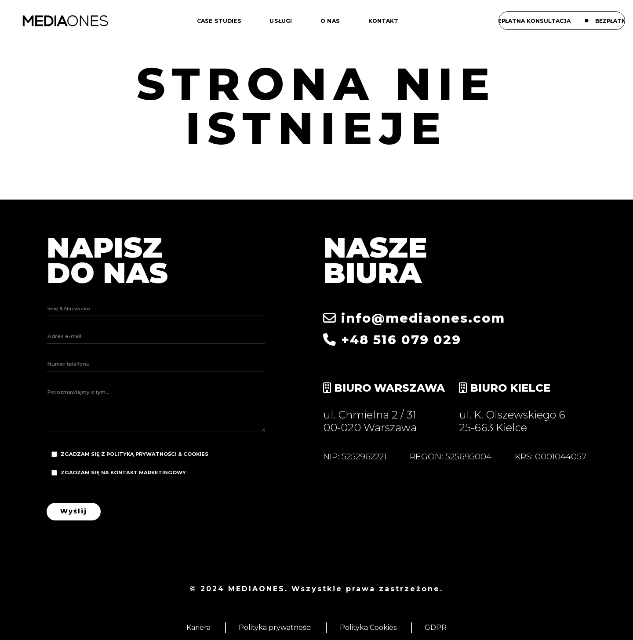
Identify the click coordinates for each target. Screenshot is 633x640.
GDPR (436, 627)
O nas (330, 21)
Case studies (219, 21)
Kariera (198, 627)
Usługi (280, 21)
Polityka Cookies (368, 627)
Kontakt (383, 21)
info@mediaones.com (414, 318)
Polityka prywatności (275, 627)
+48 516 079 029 (392, 339)
